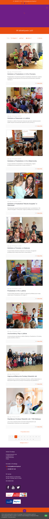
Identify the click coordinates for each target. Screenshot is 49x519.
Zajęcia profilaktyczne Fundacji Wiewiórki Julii (22, 376)
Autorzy (39, 38)
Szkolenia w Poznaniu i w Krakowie (18, 248)
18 (33, 439)
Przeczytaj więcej (11, 517)
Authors (29, 38)
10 (36, 436)
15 (24, 439)
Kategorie (14, 38)
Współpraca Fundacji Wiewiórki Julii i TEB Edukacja (24, 419)
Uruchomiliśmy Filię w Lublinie (17, 333)
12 (15, 439)
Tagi (21, 38)
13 (18, 439)
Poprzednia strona (24, 431)
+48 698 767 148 (18, 1)
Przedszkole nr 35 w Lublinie (16, 291)
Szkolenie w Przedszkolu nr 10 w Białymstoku (22, 161)
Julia (10, 71)
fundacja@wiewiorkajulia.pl (30, 1)
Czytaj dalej (39, 83)
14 (21, 439)
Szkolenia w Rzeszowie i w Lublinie (18, 118)
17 (30, 439)
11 (38, 436)
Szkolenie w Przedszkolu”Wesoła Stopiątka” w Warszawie (22, 204)
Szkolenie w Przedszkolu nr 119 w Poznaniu (21, 74)
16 (27, 439)
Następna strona (24, 442)
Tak (46, 515)
